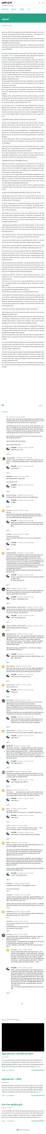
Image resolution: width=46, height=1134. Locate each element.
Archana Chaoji (10, 684)
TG (7, 417)
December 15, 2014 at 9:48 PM (19, 825)
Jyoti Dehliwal (10, 771)
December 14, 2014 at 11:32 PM (22, 700)
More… (29, 9)
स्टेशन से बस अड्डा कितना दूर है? (12, 1104)
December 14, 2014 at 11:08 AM (21, 534)
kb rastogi (9, 934)
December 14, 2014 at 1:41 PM (35, 607)
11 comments (10, 1121)
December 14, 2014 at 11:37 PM (25, 730)
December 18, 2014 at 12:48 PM (22, 911)
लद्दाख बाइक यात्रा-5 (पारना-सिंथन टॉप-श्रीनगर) (17, 1054)
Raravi (8, 588)
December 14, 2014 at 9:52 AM (25, 447)
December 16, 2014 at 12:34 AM (19, 842)
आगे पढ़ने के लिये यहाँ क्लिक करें (37, 1070)
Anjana (8, 842)
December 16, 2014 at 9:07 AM (25, 832)
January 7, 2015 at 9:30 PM (25, 949)
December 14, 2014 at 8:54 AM (24, 458)
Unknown (8, 510)
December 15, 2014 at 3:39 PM (18, 808)
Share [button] (40, 405)
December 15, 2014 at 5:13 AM (25, 654)
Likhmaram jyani (10, 730)
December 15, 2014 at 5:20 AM (25, 761)
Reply (8, 454)
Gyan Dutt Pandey (11, 495)
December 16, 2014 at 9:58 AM (22, 883)
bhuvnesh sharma (11, 634)
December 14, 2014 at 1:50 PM (35, 626)
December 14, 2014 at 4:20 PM (23, 684)
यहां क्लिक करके (12, 55)
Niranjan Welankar (11, 553)
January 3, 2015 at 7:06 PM (21, 921)
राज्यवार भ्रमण (5, 9)
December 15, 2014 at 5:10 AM (25, 575)
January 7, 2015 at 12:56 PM (20, 934)
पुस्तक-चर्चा (14, 9)
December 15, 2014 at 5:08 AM (25, 542)
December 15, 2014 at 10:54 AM (23, 771)
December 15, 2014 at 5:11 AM (25, 597)
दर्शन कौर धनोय (9, 746)
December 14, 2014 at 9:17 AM (21, 476)
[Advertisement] (23, 385)
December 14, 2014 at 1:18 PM (18, 588)
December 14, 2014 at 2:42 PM (23, 666)
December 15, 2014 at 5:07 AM (25, 520)
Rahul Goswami (10, 666)
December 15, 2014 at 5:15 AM (25, 690)
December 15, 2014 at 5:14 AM (25, 674)
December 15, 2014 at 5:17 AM (25, 717)
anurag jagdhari (10, 458)
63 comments (10, 1095)
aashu (8, 808)
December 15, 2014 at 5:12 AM (25, 615)
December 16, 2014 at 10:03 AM (22, 895)
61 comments (10, 1070)
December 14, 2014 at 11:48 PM (22, 746)
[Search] (40, 3)
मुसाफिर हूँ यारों (7, 2)
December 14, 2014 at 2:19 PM (25, 634)
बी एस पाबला (9, 476)
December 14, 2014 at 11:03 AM (21, 510)
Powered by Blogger (23, 1129)
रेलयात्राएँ (22, 9)
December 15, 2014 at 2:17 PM (20, 790)
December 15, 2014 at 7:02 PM (25, 780)
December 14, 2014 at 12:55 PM (26, 553)
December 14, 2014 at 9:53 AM (25, 485)
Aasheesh (8, 534)
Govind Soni (9, 911)
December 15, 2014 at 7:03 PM (25, 815)
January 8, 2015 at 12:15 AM (25, 967)
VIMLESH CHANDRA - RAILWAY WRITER (16, 607)
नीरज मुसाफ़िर (14, 447)
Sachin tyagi (9, 700)
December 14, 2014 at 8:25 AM (17, 417)
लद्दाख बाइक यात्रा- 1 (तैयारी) (11, 1079)
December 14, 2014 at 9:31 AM (25, 495)
